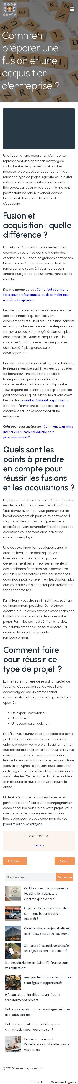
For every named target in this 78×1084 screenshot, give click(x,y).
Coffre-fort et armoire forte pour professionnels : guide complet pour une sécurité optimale (36, 294)
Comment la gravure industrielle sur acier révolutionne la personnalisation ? (38, 431)
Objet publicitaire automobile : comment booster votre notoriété (46, 913)
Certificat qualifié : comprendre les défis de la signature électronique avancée (46, 893)
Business (39, 845)
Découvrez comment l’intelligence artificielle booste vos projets (47, 1044)
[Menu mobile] (72, 9)
